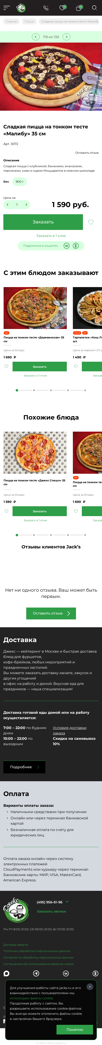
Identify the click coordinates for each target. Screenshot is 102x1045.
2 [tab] (34, 390)
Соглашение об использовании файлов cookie (38, 964)
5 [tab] (85, 390)
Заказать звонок (51, 911)
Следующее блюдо (66, 36)
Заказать (43, 222)
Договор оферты (15, 944)
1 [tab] (17, 390)
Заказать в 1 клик (51, 236)
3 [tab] (51, 390)
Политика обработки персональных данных (37, 951)
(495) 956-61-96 (49, 902)
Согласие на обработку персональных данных (38, 957)
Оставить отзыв (87, 152)
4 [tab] (68, 390)
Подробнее (21, 767)
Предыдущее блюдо (36, 36)
